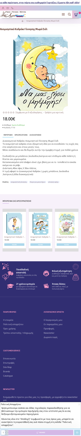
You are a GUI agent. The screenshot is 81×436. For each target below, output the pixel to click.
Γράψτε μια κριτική (54, 112)
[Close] (79, 404)
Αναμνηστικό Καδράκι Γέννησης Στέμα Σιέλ (14, 237)
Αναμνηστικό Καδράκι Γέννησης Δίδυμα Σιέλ (40, 237)
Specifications (21, 135)
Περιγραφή (8, 135)
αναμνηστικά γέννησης (19, 182)
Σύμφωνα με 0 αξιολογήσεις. (29, 112)
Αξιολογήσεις (35, 135)
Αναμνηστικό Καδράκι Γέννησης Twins (67, 237)
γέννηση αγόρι (53, 182)
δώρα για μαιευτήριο (37, 182)
